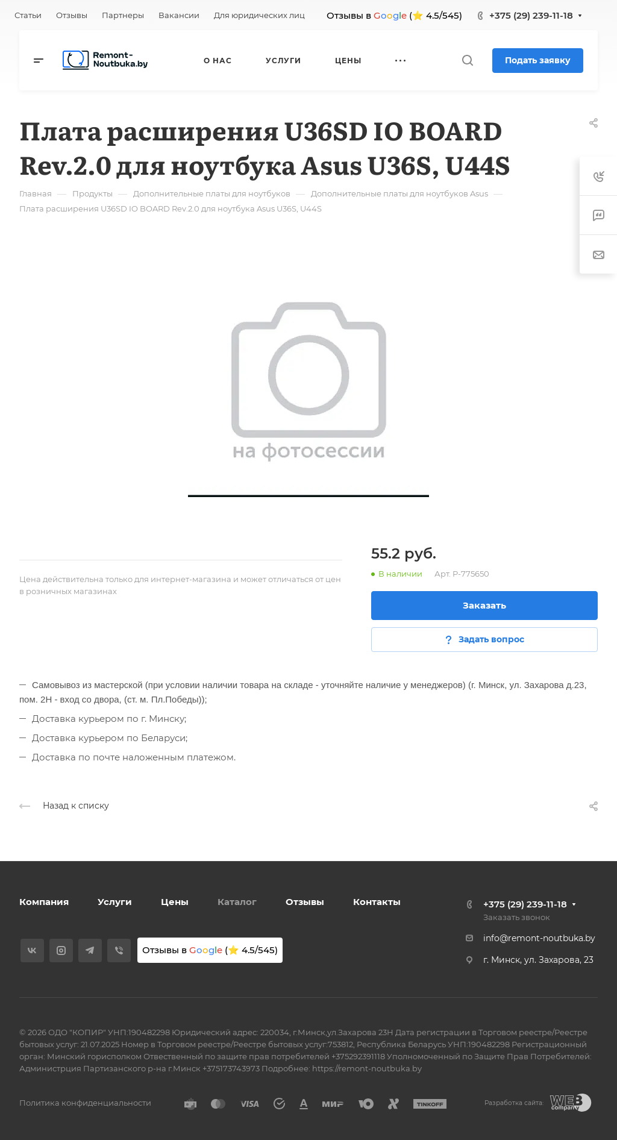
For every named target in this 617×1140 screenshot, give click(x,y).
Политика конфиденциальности (85, 1102)
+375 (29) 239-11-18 (531, 15)
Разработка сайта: (513, 1103)
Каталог (237, 901)
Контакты (377, 901)
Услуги (115, 901)
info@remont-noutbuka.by (539, 938)
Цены (175, 901)
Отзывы (305, 901)
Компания (44, 901)
